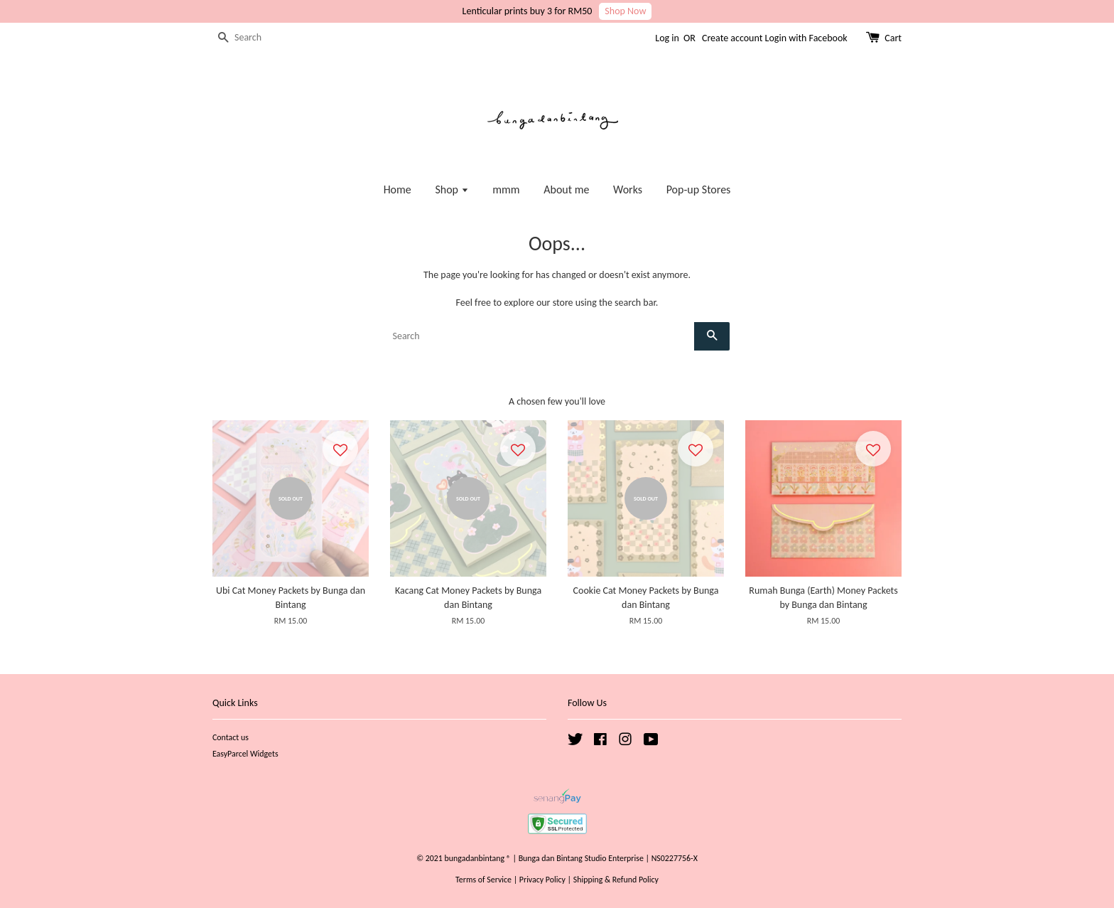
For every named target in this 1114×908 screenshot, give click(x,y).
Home (397, 189)
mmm (505, 189)
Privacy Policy (542, 880)
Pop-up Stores (698, 189)
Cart (893, 38)
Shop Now (625, 11)
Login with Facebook (806, 38)
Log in (667, 38)
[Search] (255, 38)
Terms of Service (483, 880)
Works (627, 189)
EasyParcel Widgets (245, 754)
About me (566, 189)
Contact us (230, 737)
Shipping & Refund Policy (616, 880)
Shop (451, 189)
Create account (732, 38)
